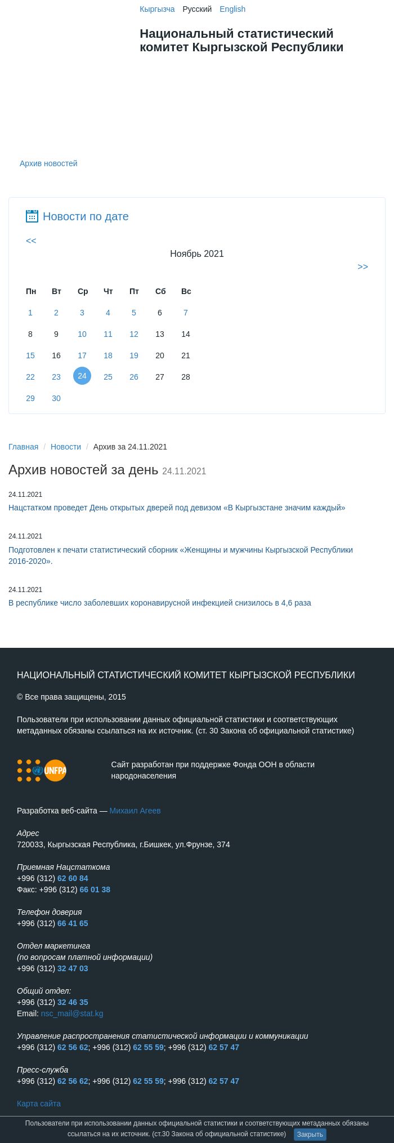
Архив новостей (49, 163)
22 (30, 376)
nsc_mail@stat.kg (72, 1013)
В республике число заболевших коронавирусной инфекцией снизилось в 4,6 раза (159, 602)
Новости (66, 446)
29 (30, 398)
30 (56, 398)
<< (31, 241)
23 (56, 376)
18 (108, 355)
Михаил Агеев (135, 810)
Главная (23, 446)
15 (30, 355)
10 (82, 334)
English (232, 9)
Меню (331, 70)
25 (108, 376)
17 (82, 355)
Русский (197, 9)
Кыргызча (157, 9)
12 (133, 334)
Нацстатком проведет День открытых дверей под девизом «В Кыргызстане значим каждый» (177, 507)
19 (133, 355)
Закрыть (310, 1134)
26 (133, 376)
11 (108, 334)
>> (362, 267)
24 (82, 375)
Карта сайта (39, 1103)
